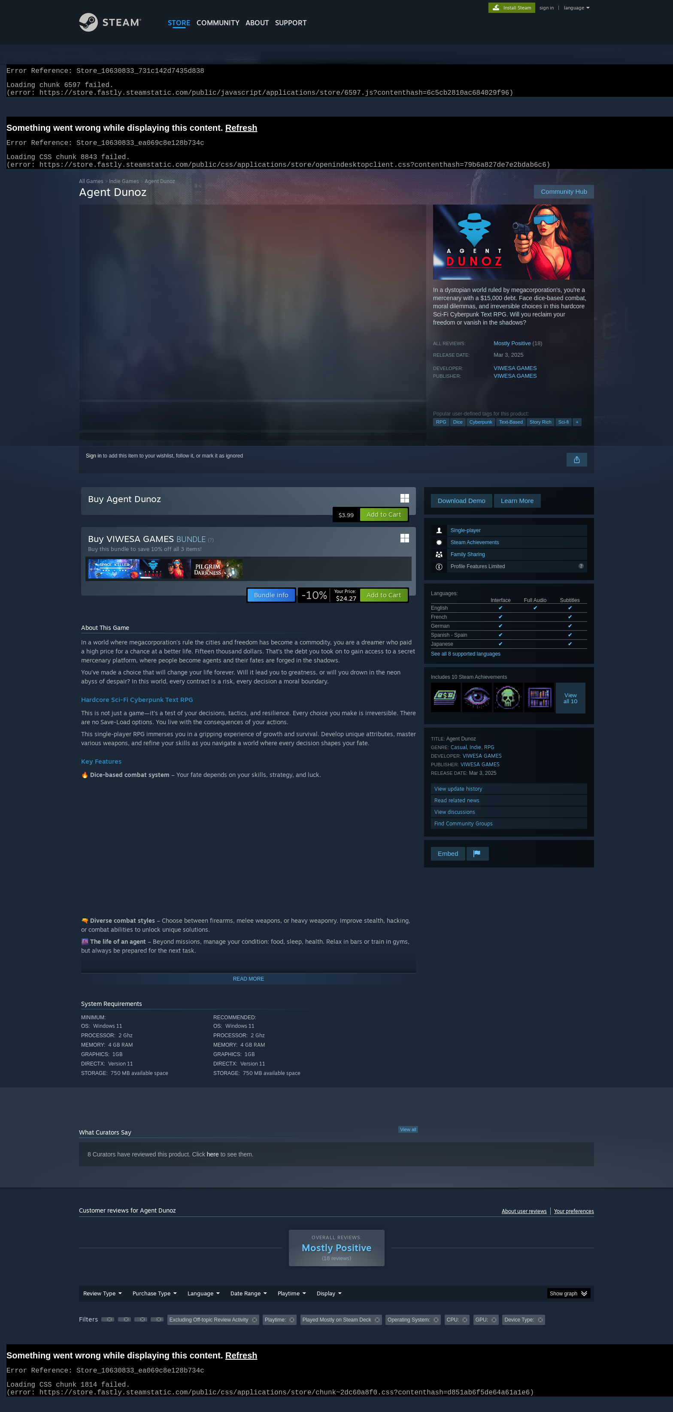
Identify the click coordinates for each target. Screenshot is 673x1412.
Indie (475, 757)
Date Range (245, 1303)
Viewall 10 (571, 708)
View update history (458, 799)
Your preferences (574, 1221)
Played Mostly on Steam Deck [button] (337, 1330)
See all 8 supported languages (465, 664)
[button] (384, 525)
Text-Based (511, 432)
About (257, 22)
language (574, 8)
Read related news (456, 810)
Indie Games (124, 191)
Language (200, 1303)
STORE (179, 22)
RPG (441, 432)
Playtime (289, 1303)
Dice (458, 432)
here (213, 1164)
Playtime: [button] (275, 1330)
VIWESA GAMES (515, 378)
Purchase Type (151, 1303)
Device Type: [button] (519, 1330)
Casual (459, 757)
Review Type (99, 1303)
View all (408, 1139)
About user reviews (524, 1221)
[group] (336, 1331)
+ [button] (577, 432)
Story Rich (541, 432)
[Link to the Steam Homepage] (117, 29)
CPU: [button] (453, 1330)
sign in (547, 8)
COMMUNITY (218, 22)
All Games (91, 191)
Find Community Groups (463, 834)
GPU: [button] (482, 1330)
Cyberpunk (481, 432)
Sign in (94, 466)
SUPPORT (291, 22)
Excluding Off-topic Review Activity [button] (209, 1330)
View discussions (454, 822)
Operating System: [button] (409, 1330)
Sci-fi (563, 432)
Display (326, 1303)
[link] (329, 605)
